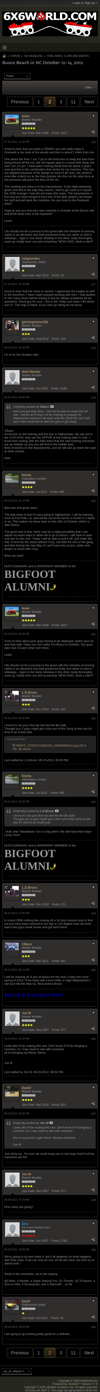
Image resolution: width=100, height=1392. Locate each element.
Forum (15, 56)
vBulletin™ (74, 1384)
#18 (93, 348)
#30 (93, 1327)
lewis (26, 116)
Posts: (56, 133)
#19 (93, 397)
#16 (93, 142)
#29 (93, 1249)
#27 (93, 1113)
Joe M (26, 1013)
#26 (93, 1039)
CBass (27, 944)
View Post (52, 406)
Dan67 (27, 1088)
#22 (93, 718)
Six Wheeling (33, 56)
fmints (27, 475)
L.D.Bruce (29, 692)
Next (89, 101)
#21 (93, 634)
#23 (93, 802)
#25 (93, 970)
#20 (93, 501)
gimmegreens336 (35, 322)
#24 (93, 913)
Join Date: (28, 133)
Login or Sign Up (85, 3)
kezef (26, 1301)
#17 (93, 284)
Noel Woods (31, 371)
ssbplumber (31, 258)
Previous (20, 101)
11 (73, 101)
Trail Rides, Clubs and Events (68, 56)
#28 (93, 1200)
